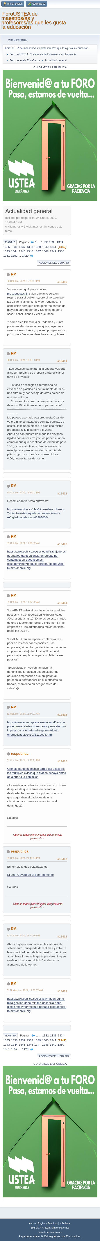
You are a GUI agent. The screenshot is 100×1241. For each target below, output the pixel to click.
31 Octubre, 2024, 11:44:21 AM (23, 713)
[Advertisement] (84, 273)
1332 (44, 242)
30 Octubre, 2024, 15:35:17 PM (23, 281)
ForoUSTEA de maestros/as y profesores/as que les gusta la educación (33, 20)
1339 (37, 247)
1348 (45, 251)
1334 (60, 242)
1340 (45, 247)
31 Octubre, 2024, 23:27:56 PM (23, 935)
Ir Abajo (9, 242)
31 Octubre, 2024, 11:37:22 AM (23, 602)
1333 (52, 242)
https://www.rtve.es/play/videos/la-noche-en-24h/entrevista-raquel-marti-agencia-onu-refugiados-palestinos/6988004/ (35, 513)
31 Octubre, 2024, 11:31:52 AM (23, 543)
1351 (6, 255)
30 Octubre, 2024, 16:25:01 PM (23, 492)
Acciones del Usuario (54, 262)
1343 (6, 251)
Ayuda (32, 1223)
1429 (25, 255)
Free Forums (56, 1232)
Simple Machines (60, 1227)
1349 (53, 251)
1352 (14, 255)
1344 (14, 251)
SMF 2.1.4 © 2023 (40, 1227)
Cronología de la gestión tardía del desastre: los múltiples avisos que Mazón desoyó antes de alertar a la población (36, 772)
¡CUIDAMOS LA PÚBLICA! (50, 67)
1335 (6, 247)
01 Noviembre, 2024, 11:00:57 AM (25, 990)
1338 (30, 247)
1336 (14, 247)
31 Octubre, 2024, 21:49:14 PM (23, 858)
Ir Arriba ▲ (65, 1223)
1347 (37, 251)
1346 (30, 251)
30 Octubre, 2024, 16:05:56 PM (23, 360)
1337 (22, 247)
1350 (61, 251)
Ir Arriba (10, 1035)
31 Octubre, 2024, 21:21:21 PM (23, 760)
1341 (53, 247)
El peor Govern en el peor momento (30, 874)
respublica (19, 754)
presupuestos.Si (17, 293)
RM (13, 274)
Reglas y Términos (48, 1223)
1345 (22, 251)
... (39, 242)
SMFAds (42, 1232)
